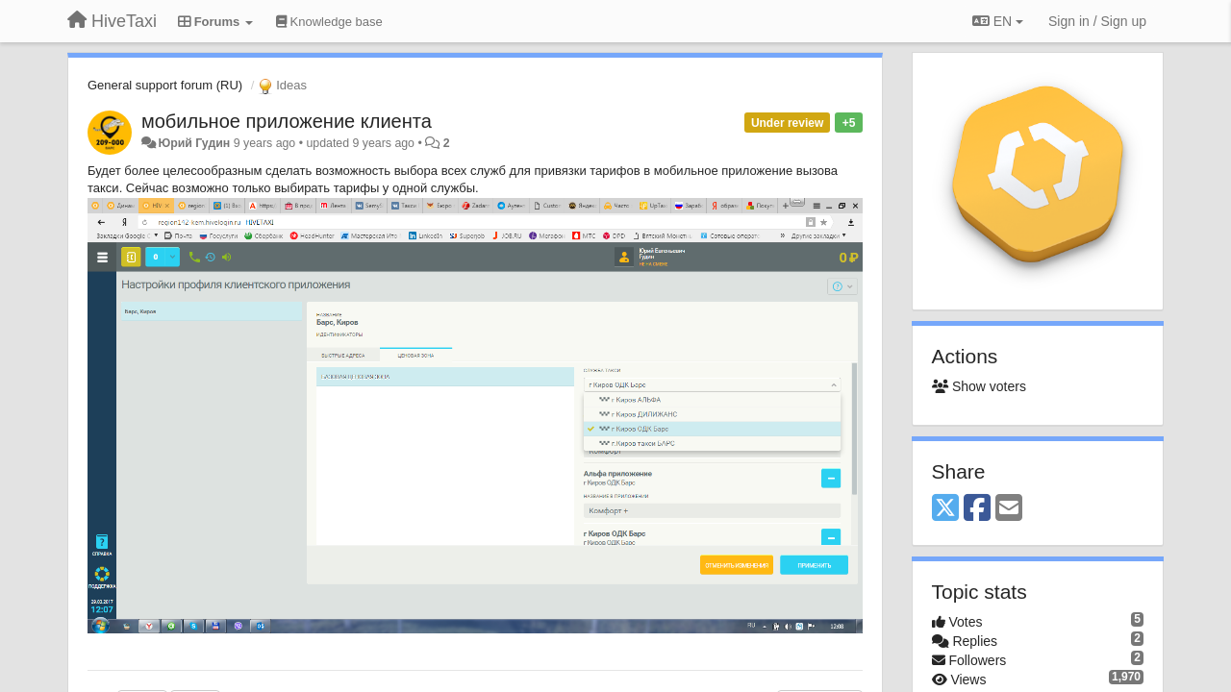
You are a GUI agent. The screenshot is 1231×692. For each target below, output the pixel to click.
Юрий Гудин (194, 143)
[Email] (1008, 509)
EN (997, 21)
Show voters (979, 386)
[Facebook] (977, 509)
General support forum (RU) (165, 85)
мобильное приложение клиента (286, 121)
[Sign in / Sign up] (1097, 21)
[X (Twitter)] (945, 509)
